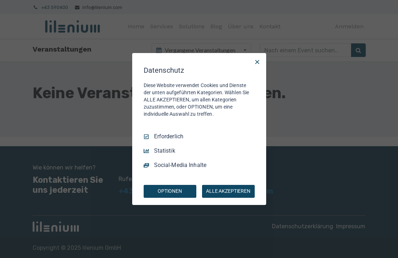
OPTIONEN (170, 191)
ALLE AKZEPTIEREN (228, 191)
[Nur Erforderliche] (257, 62)
